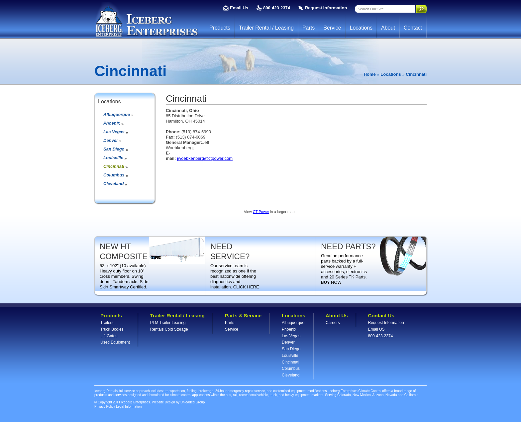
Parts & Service (243, 315)
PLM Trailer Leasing (168, 322)
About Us (337, 315)
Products (219, 28)
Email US (376, 329)
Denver (110, 140)
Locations (361, 28)
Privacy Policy (104, 406)
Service (332, 28)
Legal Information (129, 406)
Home (370, 74)
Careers (333, 322)
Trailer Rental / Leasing (266, 28)
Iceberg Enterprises (146, 20)
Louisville (113, 157)
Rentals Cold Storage (169, 329)
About (388, 28)
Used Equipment (115, 342)
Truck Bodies (112, 329)
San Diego (114, 149)
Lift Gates (108, 336)
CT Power (261, 212)
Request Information (326, 7)
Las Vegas (114, 131)
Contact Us (381, 315)
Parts (308, 28)
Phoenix (111, 123)
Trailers (107, 322)
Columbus (114, 174)
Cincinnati (113, 166)
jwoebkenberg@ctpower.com (205, 158)
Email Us (239, 7)
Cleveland (113, 183)
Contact (413, 28)
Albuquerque (116, 114)
